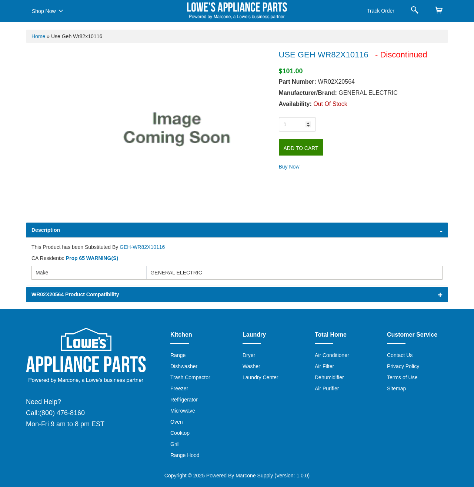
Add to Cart (301, 148)
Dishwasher (183, 366)
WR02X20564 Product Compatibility (75, 294)
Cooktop (180, 433)
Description (45, 230)
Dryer (249, 355)
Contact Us (400, 355)
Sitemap (396, 388)
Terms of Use (402, 377)
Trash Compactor (190, 377)
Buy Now (289, 167)
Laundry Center (260, 377)
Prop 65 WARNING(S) (92, 258)
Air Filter (324, 366)
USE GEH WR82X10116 (325, 54)
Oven (176, 422)
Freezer (179, 388)
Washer (251, 366)
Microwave (182, 411)
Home (38, 36)
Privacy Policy (403, 366)
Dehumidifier (329, 377)
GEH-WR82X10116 (142, 247)
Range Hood (185, 455)
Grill (175, 444)
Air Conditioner (332, 355)
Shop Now (47, 10)
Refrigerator (184, 400)
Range (178, 355)
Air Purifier (327, 388)
